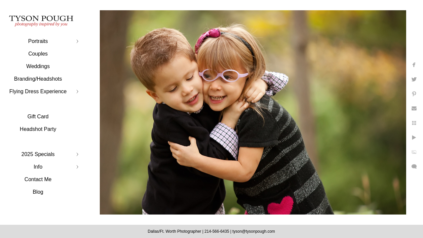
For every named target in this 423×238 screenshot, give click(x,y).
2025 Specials (38, 154)
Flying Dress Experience (37, 91)
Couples (38, 54)
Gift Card (38, 116)
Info (38, 167)
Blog (38, 192)
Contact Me (38, 179)
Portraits (38, 41)
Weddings (38, 66)
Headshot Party (38, 129)
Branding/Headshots (38, 79)
